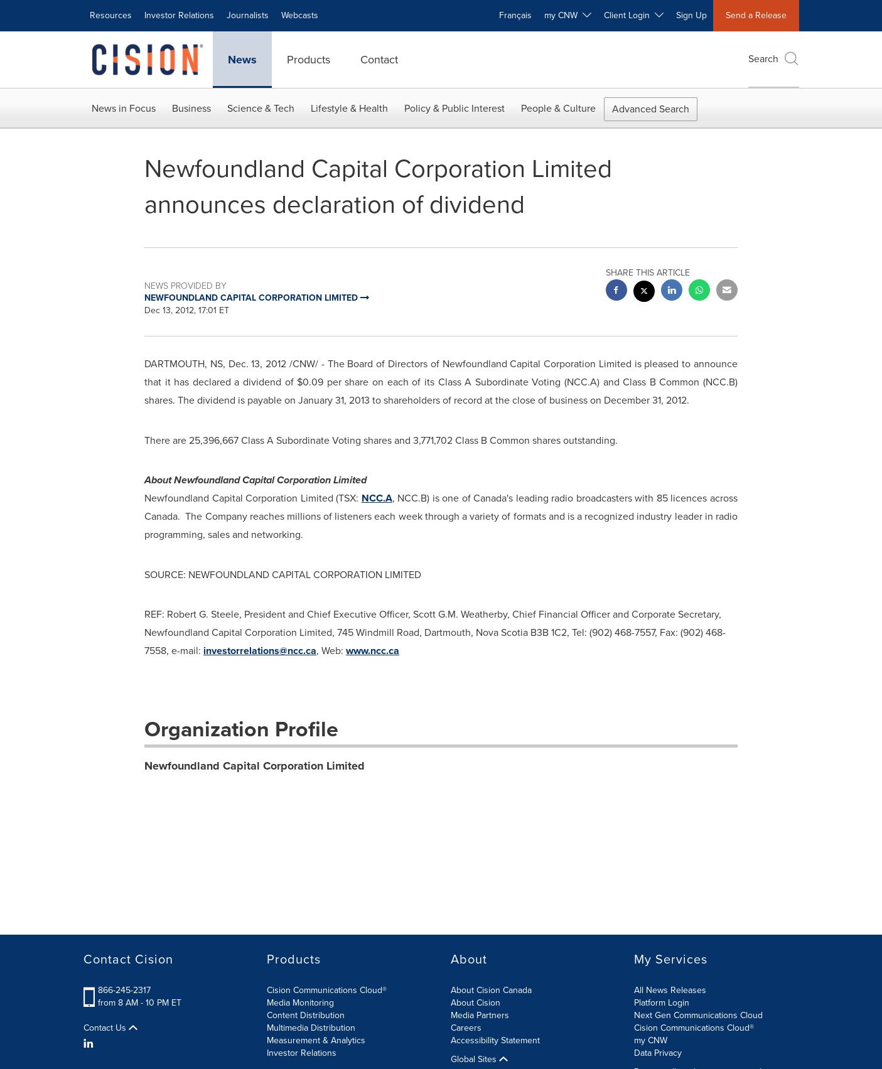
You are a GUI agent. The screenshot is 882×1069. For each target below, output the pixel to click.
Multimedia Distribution (311, 1027)
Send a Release (756, 15)
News (242, 59)
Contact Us (110, 1028)
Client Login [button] (634, 15)
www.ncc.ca (372, 650)
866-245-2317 (124, 990)
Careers (466, 1027)
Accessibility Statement (495, 1040)
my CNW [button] (567, 15)
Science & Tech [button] (260, 108)
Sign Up (691, 15)
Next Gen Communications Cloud (698, 1015)
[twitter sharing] (644, 293)
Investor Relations (179, 15)
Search (773, 58)
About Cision (475, 1002)
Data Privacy (658, 1053)
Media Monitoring (300, 1002)
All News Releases (670, 990)
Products (308, 59)
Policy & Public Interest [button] (454, 108)
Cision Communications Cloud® (327, 990)
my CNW (650, 1040)
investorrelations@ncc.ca (259, 650)
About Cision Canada (491, 990)
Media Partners (480, 1015)
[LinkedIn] (90, 1044)
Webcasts (299, 15)
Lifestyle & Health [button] (349, 108)
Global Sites (479, 1059)
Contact (379, 59)
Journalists (248, 15)
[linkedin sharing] (671, 291)
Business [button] (191, 108)
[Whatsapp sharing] (699, 291)
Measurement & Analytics (316, 1040)
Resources (111, 15)
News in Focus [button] (124, 108)
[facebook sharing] (616, 291)
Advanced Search (650, 109)
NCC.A (377, 498)
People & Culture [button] (558, 108)
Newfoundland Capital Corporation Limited (254, 766)
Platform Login (661, 1002)
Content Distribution (306, 1015)
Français (515, 15)
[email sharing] (727, 291)
